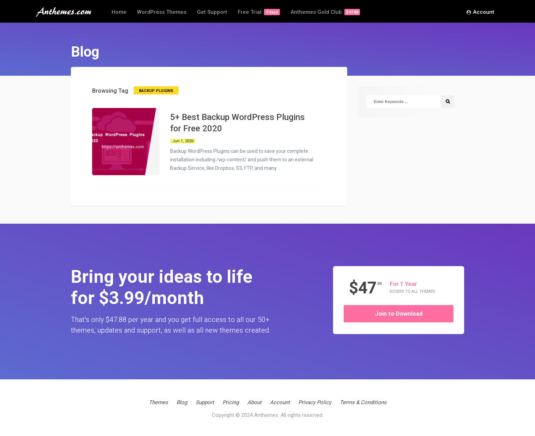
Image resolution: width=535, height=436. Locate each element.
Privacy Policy (314, 402)
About (254, 402)
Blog (181, 402)
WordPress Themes (161, 12)
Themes (158, 402)
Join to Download (399, 313)
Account (480, 12)
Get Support (212, 12)
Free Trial (259, 12)
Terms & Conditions (363, 402)
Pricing (231, 402)
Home (119, 12)
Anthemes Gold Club (325, 12)
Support (205, 402)
